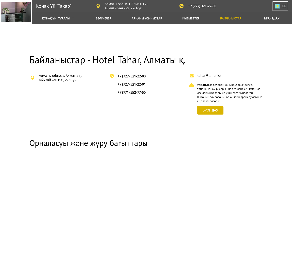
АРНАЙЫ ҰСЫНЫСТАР (147, 18)
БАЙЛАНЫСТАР (230, 18)
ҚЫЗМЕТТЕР (191, 18)
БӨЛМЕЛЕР (103, 18)
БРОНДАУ (210, 110)
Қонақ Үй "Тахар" (54, 6)
